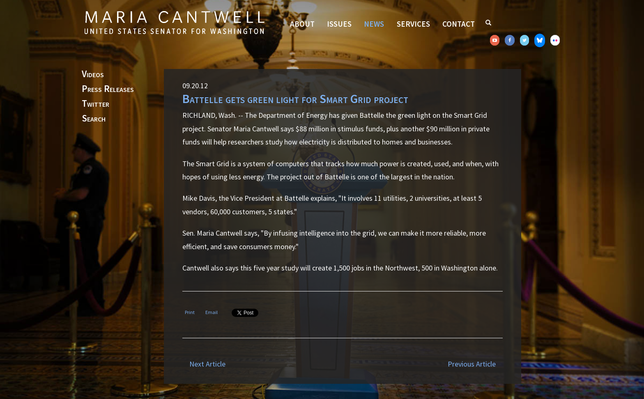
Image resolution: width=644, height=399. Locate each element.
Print (190, 312)
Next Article (207, 364)
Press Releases (108, 89)
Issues (339, 24)
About (302, 24)
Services (413, 24)
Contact (458, 24)
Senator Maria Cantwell (174, 22)
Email (211, 312)
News (374, 24)
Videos (93, 74)
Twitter (95, 104)
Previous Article (472, 364)
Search (94, 118)
